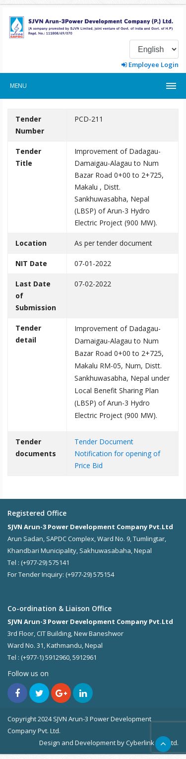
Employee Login (150, 64)
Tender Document (103, 441)
